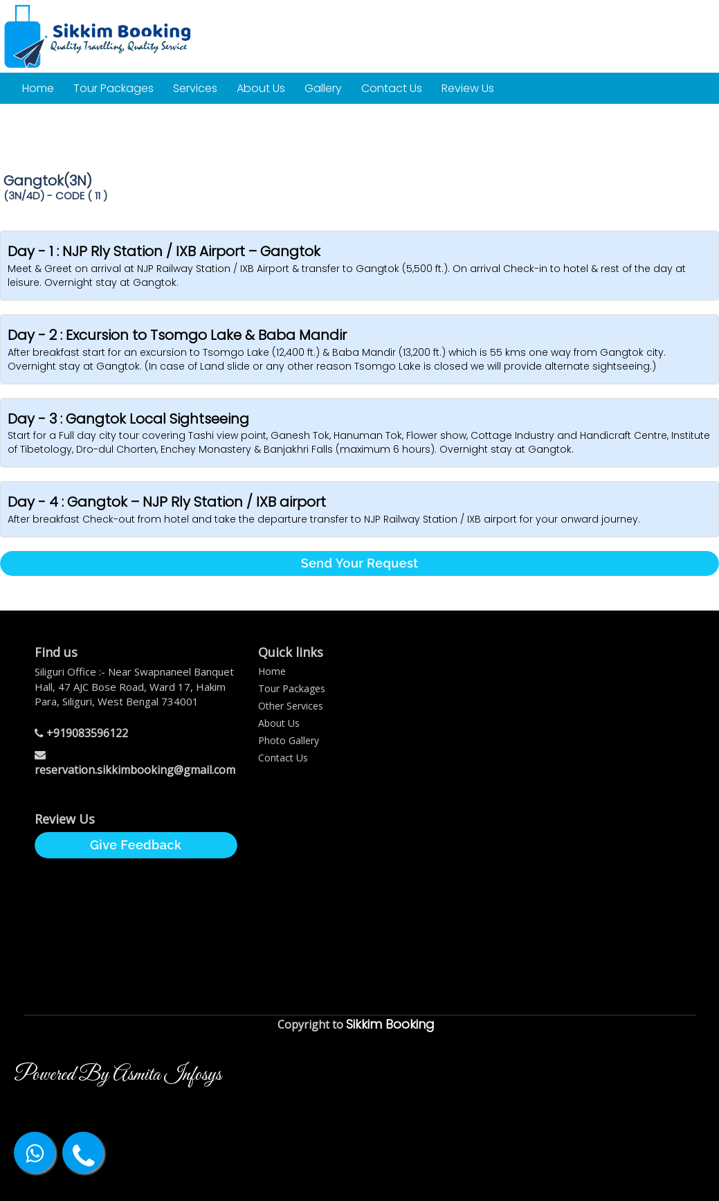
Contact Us (391, 88)
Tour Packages (113, 88)
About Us (261, 88)
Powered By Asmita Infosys (117, 1075)
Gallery (323, 88)
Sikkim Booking (390, 1024)
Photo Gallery (288, 740)
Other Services (290, 705)
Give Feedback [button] (136, 845)
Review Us (468, 88)
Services (195, 88)
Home (38, 88)
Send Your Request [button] (360, 563)
